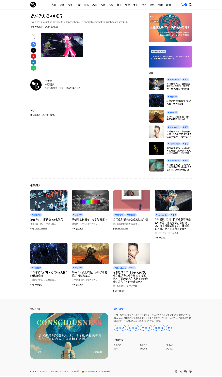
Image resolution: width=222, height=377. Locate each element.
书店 (115, 349)
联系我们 (143, 345)
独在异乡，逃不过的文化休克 (46, 219)
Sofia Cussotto (41, 229)
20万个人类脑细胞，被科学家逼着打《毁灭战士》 (178, 117)
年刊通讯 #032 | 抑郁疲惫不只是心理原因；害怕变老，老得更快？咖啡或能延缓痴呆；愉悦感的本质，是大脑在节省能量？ (178, 86)
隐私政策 (143, 349)
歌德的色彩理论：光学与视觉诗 (89, 219)
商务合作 (169, 345)
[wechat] (185, 371)
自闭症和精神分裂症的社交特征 (130, 219)
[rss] (181, 371)
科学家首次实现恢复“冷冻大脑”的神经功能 (178, 102)
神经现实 (38, 27)
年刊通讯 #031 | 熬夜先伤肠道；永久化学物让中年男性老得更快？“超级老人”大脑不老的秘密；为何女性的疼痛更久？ (178, 134)
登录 (52, 115)
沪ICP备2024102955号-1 (70, 371)
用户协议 (169, 349)
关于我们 (117, 345)
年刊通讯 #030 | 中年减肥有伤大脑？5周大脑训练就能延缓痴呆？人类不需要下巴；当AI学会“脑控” (178, 151)
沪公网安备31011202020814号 (96, 371)
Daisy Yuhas (122, 229)
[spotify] (176, 371)
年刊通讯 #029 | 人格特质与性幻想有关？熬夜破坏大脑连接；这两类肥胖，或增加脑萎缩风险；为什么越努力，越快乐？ (178, 167)
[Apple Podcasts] (190, 371)
